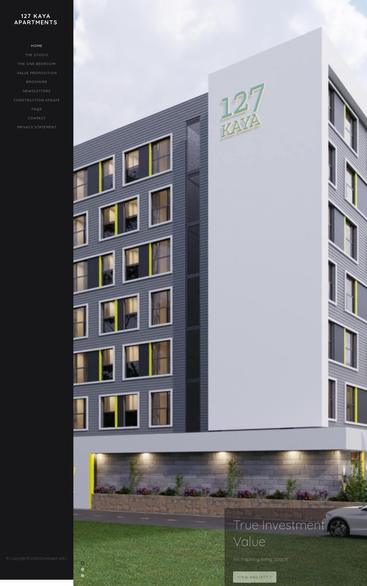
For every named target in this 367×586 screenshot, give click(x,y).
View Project (255, 580)
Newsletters (37, 91)
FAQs (37, 109)
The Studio (36, 55)
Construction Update (36, 100)
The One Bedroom (37, 64)
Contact (37, 118)
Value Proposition (37, 73)
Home (36, 46)
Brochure (36, 82)
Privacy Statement (36, 127)
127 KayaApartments (36, 19)
